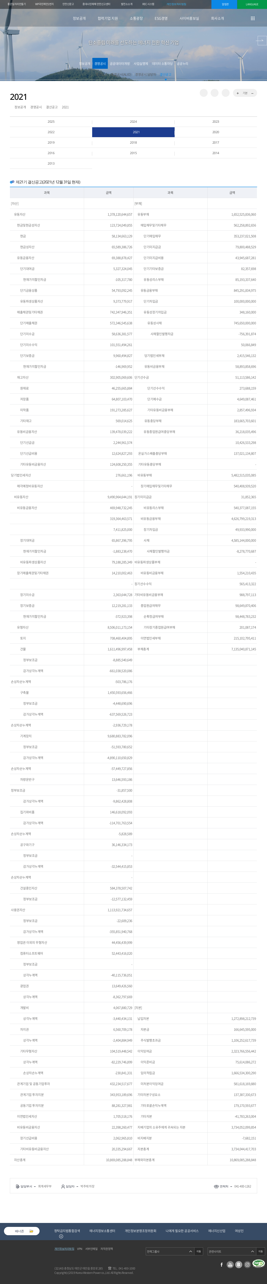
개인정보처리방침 (176, 4)
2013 (51, 163)
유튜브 (230, 1264)
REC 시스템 (151, 4)
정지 (61, 1236)
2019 (51, 142)
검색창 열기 (262, 18)
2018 (133, 142)
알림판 (225, 4)
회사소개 (217, 18)
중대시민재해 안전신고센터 (96, 4)
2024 (133, 121)
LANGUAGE (252, 4)
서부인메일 (91, 1249)
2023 (215, 121)
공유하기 (204, 93)
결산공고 (165, 74)
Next (66, 1236)
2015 (133, 153)
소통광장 (136, 18)
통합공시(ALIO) (121, 74)
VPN (79, 1249)
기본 (245, 93)
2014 (215, 153)
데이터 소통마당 (162, 63)
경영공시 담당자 (145, 74)
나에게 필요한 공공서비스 (214, 1230)
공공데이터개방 (120, 63)
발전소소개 (127, 4)
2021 (65, 107)
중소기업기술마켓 (65, 1230)
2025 (51, 121)
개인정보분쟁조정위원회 (173, 1230)
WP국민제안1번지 (44, 4)
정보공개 (79, 18)
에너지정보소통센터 (135, 1230)
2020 (215, 132)
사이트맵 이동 (252, 18)
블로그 (238, 1264)
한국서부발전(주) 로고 (33, 17)
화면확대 (238, 93)
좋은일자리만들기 (17, 4)
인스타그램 (247, 1264)
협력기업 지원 (108, 18)
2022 (51, 132)
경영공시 (100, 63)
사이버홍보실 (189, 18)
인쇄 (226, 93)
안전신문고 (68, 4)
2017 (215, 142)
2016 (51, 153)
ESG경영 (161, 18)
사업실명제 (141, 63)
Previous (56, 1236)
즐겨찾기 (215, 93)
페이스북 (221, 1264)
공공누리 (182, 63)
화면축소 (252, 93)
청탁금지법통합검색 (100, 1230)
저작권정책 (106, 1249)
